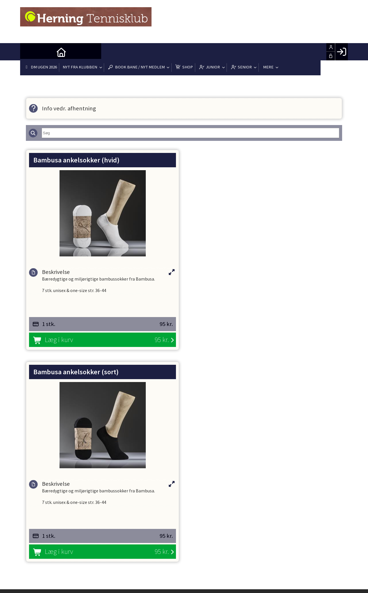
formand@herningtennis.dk (113, 463)
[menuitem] (28, 51)
